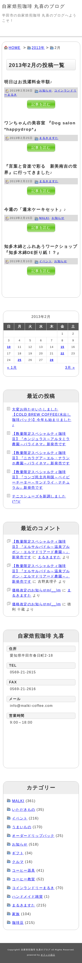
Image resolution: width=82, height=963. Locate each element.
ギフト (18, 853)
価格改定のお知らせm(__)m (36, 590)
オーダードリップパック (33, 836)
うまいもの (21, 827)
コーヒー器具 (23, 870)
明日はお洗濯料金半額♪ (28, 82)
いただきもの (23, 809)
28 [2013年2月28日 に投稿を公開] (52, 360)
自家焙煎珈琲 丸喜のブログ (33, 6)
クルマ (18, 862)
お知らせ (45, 90)
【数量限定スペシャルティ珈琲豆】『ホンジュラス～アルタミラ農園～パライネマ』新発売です (41, 439)
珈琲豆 (18, 923)
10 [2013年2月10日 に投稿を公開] (9, 347)
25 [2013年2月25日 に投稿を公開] (19, 360)
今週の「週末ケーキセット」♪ (35, 209)
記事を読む (41, 104)
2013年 (38, 48)
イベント (45, 261)
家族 (16, 914)
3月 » (70, 367)
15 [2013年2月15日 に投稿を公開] (62, 347)
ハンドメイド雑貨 (27, 896)
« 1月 (12, 367)
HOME (14, 48)
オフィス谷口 (48, 955)
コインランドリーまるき (33, 888)
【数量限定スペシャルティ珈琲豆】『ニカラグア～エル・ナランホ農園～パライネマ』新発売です (41, 458)
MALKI (44, 218)
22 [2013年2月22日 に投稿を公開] (62, 353)
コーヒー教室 (23, 879)
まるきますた (48, 138)
